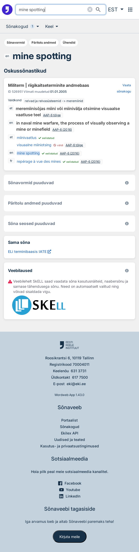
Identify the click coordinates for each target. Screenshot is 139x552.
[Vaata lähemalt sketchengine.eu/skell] (127, 271)
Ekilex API (69, 433)
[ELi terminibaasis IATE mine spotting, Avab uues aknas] (29, 251)
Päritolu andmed (44, 42)
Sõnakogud (69, 426)
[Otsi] (98, 9)
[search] (61, 9)
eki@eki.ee (76, 384)
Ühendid (69, 42)
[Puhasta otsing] (90, 9)
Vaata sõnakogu (124, 88)
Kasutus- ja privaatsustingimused (69, 446)
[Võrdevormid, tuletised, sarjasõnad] (127, 224)
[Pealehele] (7, 9)
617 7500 (80, 377)
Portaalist (69, 420)
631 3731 (78, 371)
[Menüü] (130, 9)
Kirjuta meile (69, 536)
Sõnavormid (16, 42)
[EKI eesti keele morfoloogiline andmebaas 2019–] (127, 183)
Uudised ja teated (69, 439)
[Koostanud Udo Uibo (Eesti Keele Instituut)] (127, 203)
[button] (115, 9)
